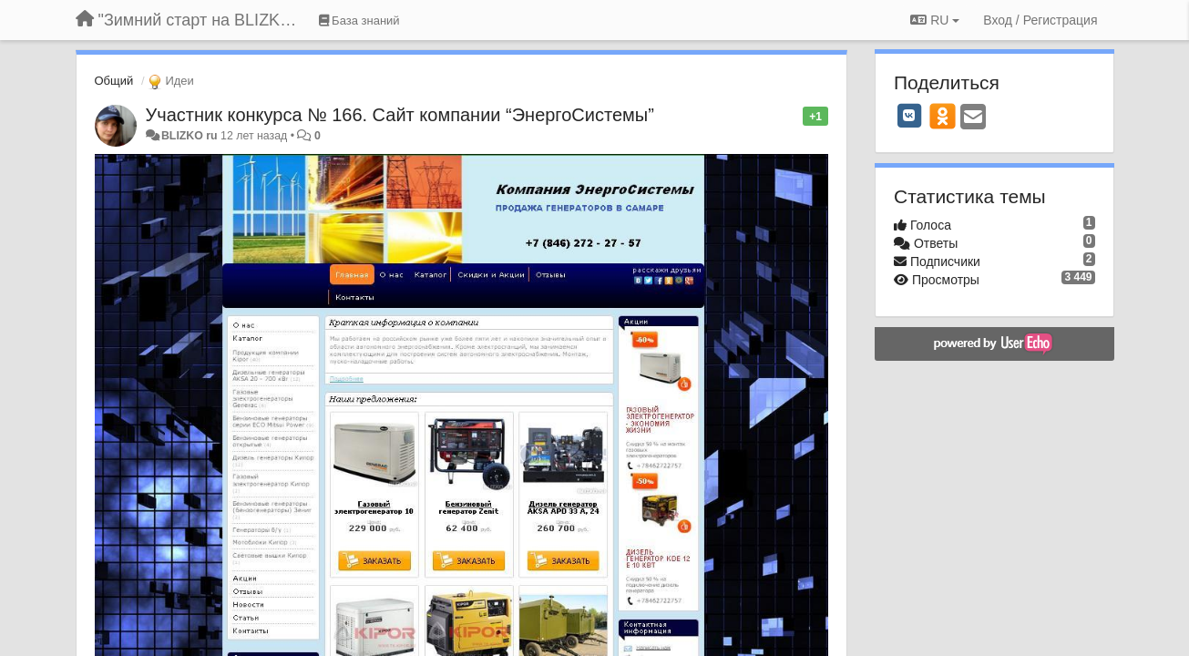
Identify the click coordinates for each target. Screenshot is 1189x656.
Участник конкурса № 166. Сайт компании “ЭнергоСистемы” (400, 115)
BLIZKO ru (190, 135)
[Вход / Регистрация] (1040, 20)
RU (934, 20)
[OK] (942, 115)
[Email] (973, 118)
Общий (114, 80)
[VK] (909, 115)
